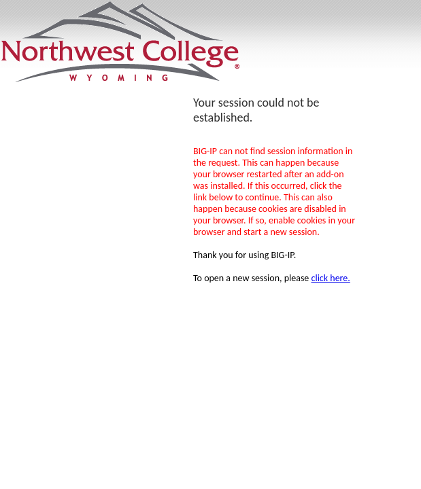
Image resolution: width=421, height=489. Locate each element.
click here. (330, 278)
